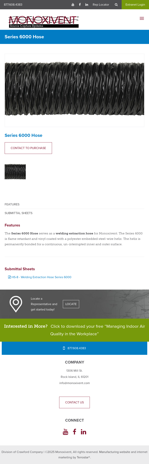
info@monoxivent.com (74, 383)
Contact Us (74, 402)
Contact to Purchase (28, 148)
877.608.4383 (13, 5)
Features (12, 204)
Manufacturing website (114, 452)
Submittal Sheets (18, 213)
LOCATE (71, 304)
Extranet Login (135, 5)
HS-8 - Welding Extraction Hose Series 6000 (39, 277)
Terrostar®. (84, 457)
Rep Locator (101, 5)
